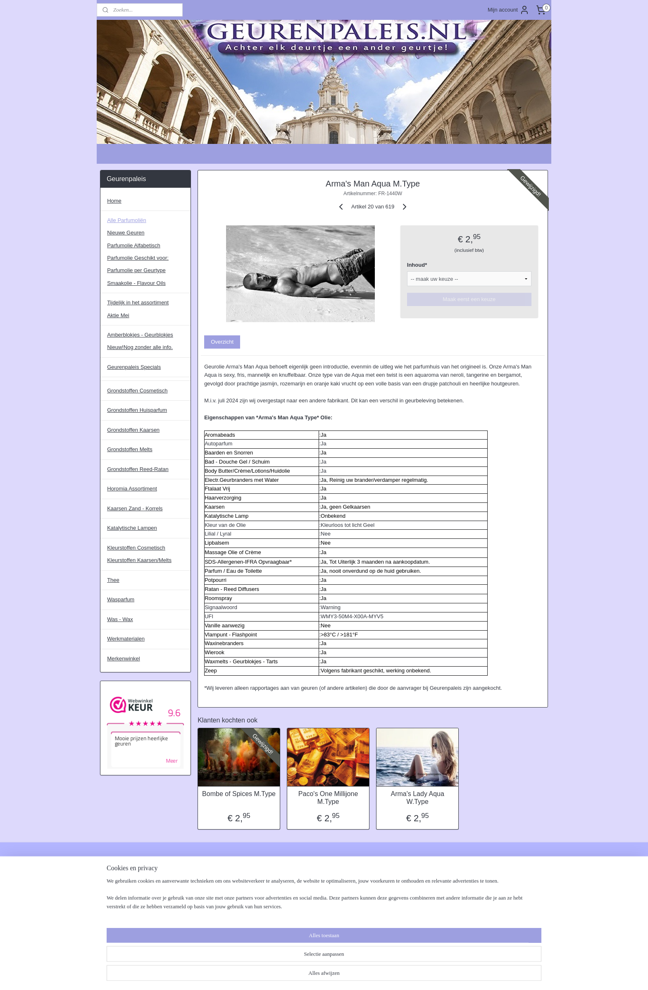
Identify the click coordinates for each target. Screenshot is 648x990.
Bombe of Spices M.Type (239, 793)
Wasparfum (120, 599)
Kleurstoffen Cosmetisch (136, 548)
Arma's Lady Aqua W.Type (417, 797)
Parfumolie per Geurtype (136, 270)
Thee (113, 580)
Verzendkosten (118, 919)
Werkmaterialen (126, 639)
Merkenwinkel (123, 658)
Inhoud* (417, 265)
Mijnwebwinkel (404, 974)
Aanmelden (393, 893)
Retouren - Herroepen (126, 910)
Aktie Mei (118, 315)
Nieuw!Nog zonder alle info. (140, 347)
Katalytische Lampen (132, 528)
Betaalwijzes (115, 884)
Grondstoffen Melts (129, 449)
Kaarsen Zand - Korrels (134, 508)
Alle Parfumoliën (126, 220)
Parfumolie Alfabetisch (133, 245)
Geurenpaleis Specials (134, 367)
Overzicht (222, 342)
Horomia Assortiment (132, 488)
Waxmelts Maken (211, 884)
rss (313, 974)
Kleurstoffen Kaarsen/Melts (139, 560)
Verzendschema (119, 927)
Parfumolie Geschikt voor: (138, 258)
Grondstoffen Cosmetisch (137, 390)
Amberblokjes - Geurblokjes (140, 335)
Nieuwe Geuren (125, 233)
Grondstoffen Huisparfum (137, 410)
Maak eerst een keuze (469, 299)
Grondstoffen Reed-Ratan (138, 469)
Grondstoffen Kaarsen (133, 430)
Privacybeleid (116, 901)
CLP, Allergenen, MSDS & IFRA (229, 876)
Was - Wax (120, 619)
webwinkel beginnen (339, 974)
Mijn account (508, 10)
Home (114, 201)
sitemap (298, 974)
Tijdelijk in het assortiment (138, 302)
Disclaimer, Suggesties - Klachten (140, 893)
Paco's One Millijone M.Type (328, 797)
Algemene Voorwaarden (128, 876)
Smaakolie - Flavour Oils (136, 283)
